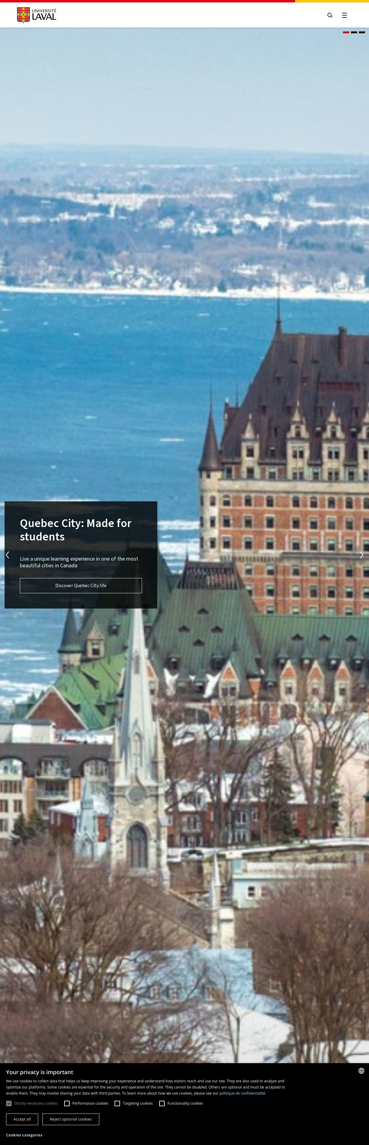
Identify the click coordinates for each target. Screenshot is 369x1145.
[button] (24, 1135)
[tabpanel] (184, 554)
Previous (7, 555)
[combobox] (361, 1071)
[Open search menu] (330, 15)
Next (361, 555)
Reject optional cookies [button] (71, 1119)
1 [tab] (346, 32)
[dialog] (184, 1104)
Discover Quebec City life (81, 585)
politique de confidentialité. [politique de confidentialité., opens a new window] (243, 1093)
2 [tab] (354, 32)
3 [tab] (362, 32)
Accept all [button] (22, 1119)
